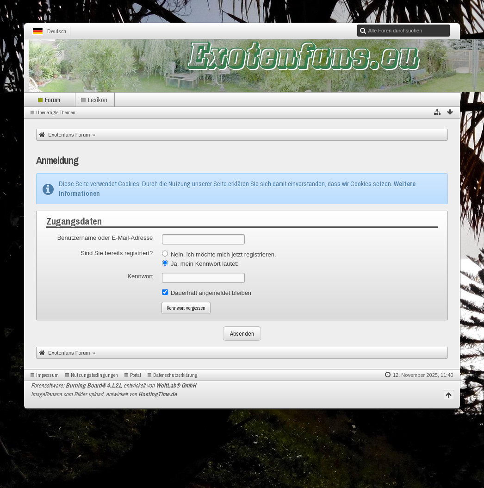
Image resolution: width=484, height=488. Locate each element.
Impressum (47, 375)
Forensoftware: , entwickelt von (113, 385)
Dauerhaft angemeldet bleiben (206, 292)
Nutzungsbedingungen (94, 375)
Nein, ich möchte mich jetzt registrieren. (219, 254)
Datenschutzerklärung (175, 375)
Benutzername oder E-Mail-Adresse (105, 237)
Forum (52, 99)
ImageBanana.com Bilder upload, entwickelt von (104, 394)
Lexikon (97, 99)
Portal (135, 375)
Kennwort (140, 276)
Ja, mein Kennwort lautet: (200, 263)
